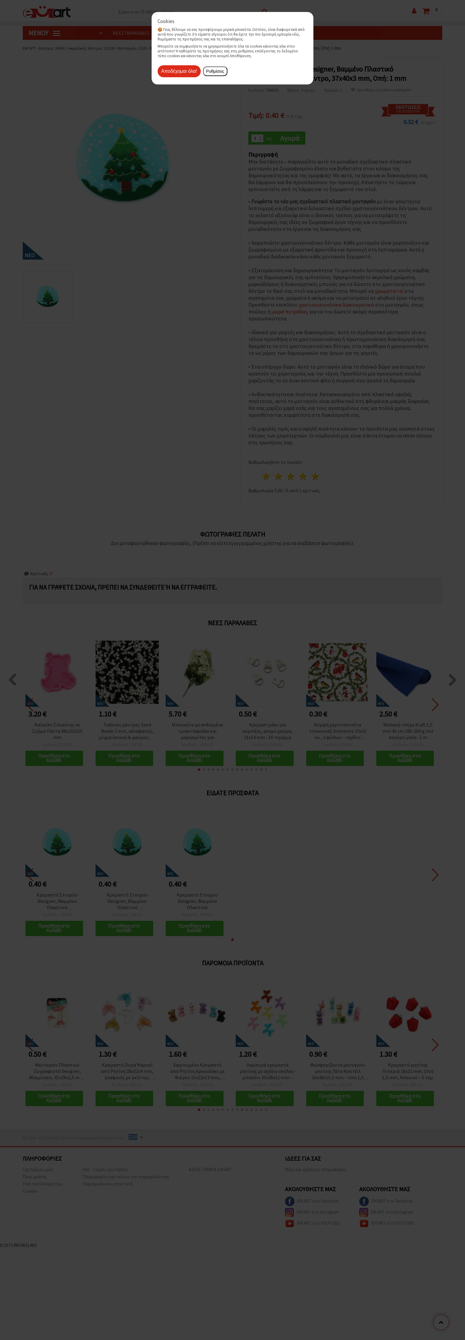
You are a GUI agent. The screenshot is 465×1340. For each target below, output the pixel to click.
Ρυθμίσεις (215, 71)
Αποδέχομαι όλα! (179, 71)
